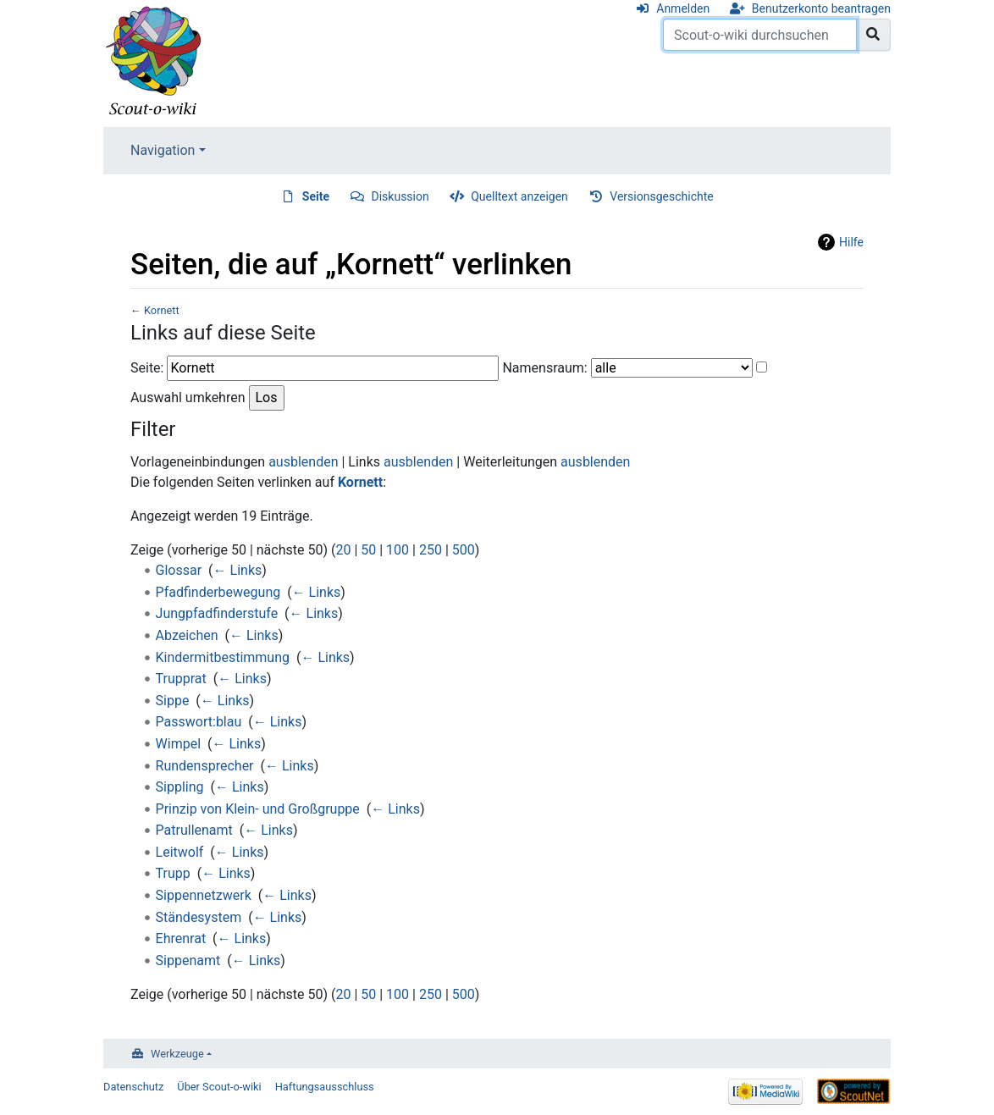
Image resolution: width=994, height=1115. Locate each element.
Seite (315, 196)
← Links (237, 570)
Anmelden (683, 8)
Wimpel (178, 744)
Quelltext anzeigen (519, 196)
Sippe (173, 701)
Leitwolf (180, 852)
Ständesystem (199, 917)
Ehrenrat (181, 938)
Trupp (173, 873)
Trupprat (181, 679)
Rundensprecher (205, 766)
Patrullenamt (194, 830)
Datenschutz (133, 1086)
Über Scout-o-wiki (219, 1086)
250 (430, 550)
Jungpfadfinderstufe (217, 613)
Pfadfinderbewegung (218, 592)
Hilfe (851, 242)
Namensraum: (544, 368)
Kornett (161, 310)
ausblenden (303, 462)
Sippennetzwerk (203, 895)
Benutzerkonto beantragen (821, 8)
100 (397, 550)
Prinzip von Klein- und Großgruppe (258, 809)
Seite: (146, 368)
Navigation (162, 150)
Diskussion (400, 196)
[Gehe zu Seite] (873, 35)
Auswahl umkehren (188, 397)
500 (463, 550)
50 (368, 550)
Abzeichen (187, 635)
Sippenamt (188, 960)
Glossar (179, 570)
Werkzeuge (177, 1053)
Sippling (180, 787)
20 (343, 550)
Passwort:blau (199, 722)
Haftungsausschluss (324, 1086)
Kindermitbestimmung (223, 657)
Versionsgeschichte (661, 196)
